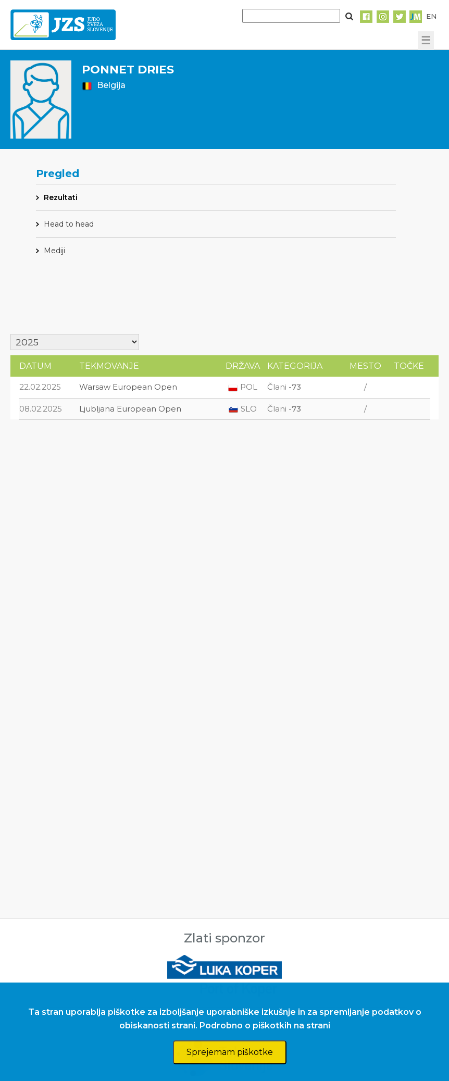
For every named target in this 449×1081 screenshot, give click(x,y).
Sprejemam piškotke (229, 1052)
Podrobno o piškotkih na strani (264, 1025)
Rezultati (61, 197)
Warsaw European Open (128, 387)
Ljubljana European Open (130, 409)
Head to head (69, 224)
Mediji (54, 250)
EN (431, 16)
